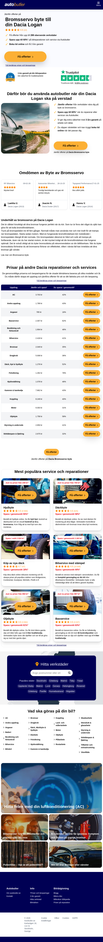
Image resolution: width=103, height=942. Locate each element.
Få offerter (91, 295)
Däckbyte (61, 507)
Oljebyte (8, 618)
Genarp (56, 686)
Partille (43, 691)
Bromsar (33, 718)
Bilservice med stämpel (70, 563)
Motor (57, 730)
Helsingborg (68, 686)
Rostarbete (59, 744)
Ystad (80, 681)
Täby (72, 681)
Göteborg (53, 681)
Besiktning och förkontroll (11, 738)
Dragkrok (33, 723)
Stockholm (42, 681)
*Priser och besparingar (39, 893)
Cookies (65, 918)
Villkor (56, 918)
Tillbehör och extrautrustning (87, 746)
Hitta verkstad (35, 899)
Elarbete (33, 735)
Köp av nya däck (13, 563)
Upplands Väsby (26, 686)
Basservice (62, 618)
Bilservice (8, 744)
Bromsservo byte (21, 255)
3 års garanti (35, 896)
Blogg (56, 893)
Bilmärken (34, 902)
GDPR (75, 918)
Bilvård (7, 749)
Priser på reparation (62, 902)
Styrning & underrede (84, 731)
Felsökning (34, 740)
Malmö (64, 681)
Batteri (7, 732)
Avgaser (8, 727)
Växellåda (84, 752)
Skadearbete (85, 718)
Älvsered (81, 686)
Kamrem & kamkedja (38, 749)
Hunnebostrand (56, 691)
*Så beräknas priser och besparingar (20, 65)
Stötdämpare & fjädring (86, 738)
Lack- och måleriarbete (60, 724)
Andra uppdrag (11, 723)
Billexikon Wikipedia (62, 899)
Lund (47, 686)
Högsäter (70, 691)
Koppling (59, 718)
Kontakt (9, 896)
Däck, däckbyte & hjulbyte (37, 728)
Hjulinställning (35, 744)
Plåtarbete (59, 740)
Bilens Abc (58, 896)
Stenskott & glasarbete (85, 724)
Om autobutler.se (13, 893)
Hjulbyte (8, 507)
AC (5, 718)
